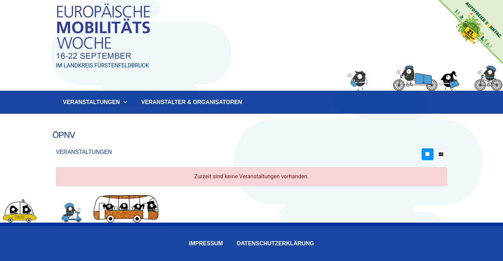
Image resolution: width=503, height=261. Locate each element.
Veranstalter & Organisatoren (191, 102)
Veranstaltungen (95, 102)
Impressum (206, 243)
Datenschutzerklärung (275, 243)
